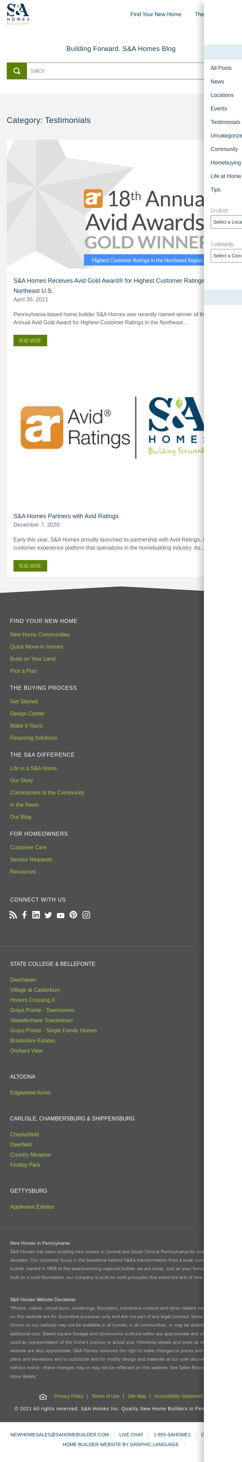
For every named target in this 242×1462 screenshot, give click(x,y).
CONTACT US (216, 1434)
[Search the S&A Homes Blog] (117, 70)
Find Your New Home (155, 14)
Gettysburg (28, 1191)
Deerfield (21, 1145)
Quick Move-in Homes (36, 647)
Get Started (24, 701)
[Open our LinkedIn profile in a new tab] (36, 915)
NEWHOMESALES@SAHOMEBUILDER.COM (59, 1434)
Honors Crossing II (32, 1000)
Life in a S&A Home (33, 768)
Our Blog (20, 817)
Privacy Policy (69, 1396)
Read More (30, 340)
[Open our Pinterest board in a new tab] (73, 915)
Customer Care (28, 847)
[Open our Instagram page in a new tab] (86, 915)
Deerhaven (23, 980)
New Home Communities (40, 634)
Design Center (27, 713)
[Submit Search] (17, 70)
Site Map (137, 1396)
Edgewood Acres (30, 1092)
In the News (24, 805)
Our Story (21, 780)
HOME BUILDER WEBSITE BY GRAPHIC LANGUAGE (121, 1444)
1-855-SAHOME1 (172, 1434)
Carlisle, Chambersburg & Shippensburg (72, 1118)
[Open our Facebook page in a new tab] (24, 915)
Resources (23, 872)
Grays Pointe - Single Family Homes (53, 1030)
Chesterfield (24, 1134)
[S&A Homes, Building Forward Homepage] (18, 14)
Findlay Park (25, 1165)
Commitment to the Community (47, 793)
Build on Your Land (32, 659)
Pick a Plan (23, 671)
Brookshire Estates (32, 1040)
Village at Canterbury (35, 990)
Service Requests (31, 859)
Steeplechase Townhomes (41, 1020)
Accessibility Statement (178, 1396)
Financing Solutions (33, 738)
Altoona (22, 1077)
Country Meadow (30, 1155)
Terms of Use (105, 1396)
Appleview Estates (32, 1207)
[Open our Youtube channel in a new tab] (61, 915)
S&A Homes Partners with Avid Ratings (66, 516)
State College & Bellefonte (52, 964)
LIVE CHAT (131, 1434)
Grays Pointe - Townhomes (42, 1010)
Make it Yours (26, 726)
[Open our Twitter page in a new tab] (48, 915)
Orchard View (26, 1051)
